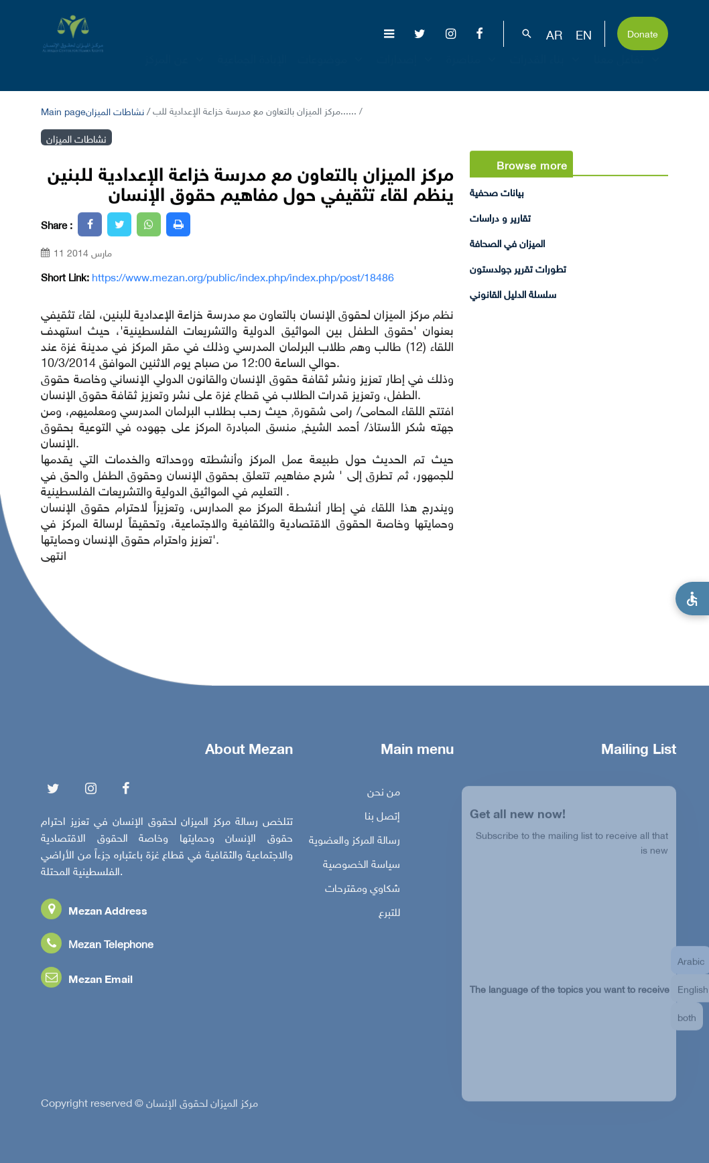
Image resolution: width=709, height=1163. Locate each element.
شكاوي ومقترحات (362, 889)
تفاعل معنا (628, 70)
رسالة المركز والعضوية (354, 841)
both (687, 1024)
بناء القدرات (546, 70)
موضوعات (332, 70)
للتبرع (389, 914)
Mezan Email (87, 980)
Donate (642, 32)
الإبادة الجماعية (252, 70)
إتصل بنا (382, 817)
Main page (63, 110)
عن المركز (176, 70)
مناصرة (472, 70)
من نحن (383, 793)
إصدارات (406, 70)
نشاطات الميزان (115, 110)
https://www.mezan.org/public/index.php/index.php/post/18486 (243, 276)
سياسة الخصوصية (361, 865)
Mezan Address (94, 912)
